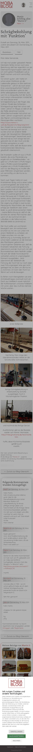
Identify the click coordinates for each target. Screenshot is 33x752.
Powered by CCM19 (16, 750)
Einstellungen (16, 731)
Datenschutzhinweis (20, 747)
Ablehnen (16, 740)
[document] (16, 710)
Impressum (10, 747)
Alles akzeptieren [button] (16, 736)
